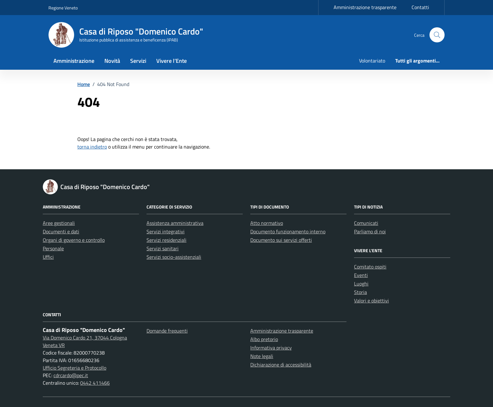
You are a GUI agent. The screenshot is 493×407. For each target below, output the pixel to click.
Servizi (138, 61)
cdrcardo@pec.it (70, 375)
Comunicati (366, 223)
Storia (360, 292)
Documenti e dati (61, 231)
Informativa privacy (271, 347)
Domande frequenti (167, 330)
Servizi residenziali (166, 240)
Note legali (261, 356)
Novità (112, 61)
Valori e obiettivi (371, 300)
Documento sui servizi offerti (281, 240)
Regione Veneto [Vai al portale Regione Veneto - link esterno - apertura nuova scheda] (63, 7)
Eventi (361, 275)
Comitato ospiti (370, 266)
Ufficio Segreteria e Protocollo (74, 368)
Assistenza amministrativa (175, 223)
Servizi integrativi (166, 231)
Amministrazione (73, 61)
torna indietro (92, 146)
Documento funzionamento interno (287, 231)
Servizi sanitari (163, 248)
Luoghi (361, 283)
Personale (53, 248)
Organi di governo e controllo (74, 240)
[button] (437, 34)
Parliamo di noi (370, 231)
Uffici (48, 257)
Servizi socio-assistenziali (174, 257)
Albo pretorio (264, 339)
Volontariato (372, 60)
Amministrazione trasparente (365, 7)
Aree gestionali (59, 223)
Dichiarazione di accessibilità (280, 364)
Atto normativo (266, 223)
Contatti (420, 7)
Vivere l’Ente (171, 61)
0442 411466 (95, 383)
